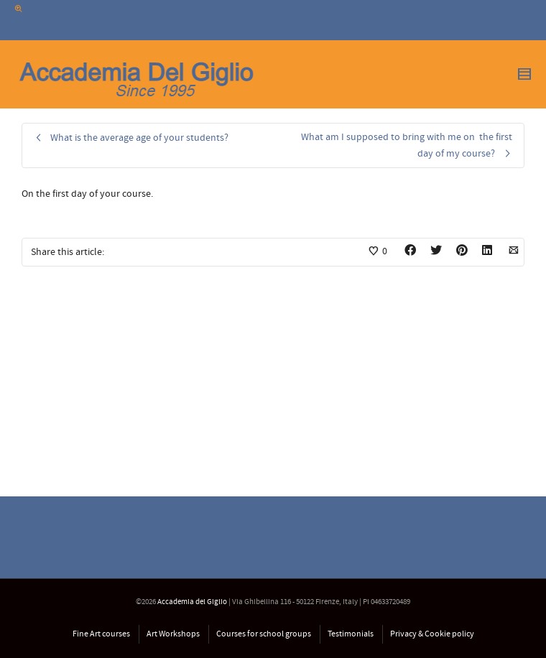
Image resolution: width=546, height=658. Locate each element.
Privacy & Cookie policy (432, 634)
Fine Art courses (101, 634)
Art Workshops (173, 634)
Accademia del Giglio (192, 602)
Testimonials (351, 634)
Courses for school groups (263, 634)
